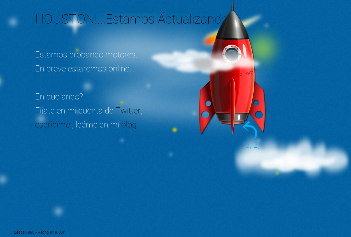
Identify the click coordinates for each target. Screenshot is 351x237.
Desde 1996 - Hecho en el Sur (39, 232)
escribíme (53, 124)
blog (128, 124)
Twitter (128, 110)
